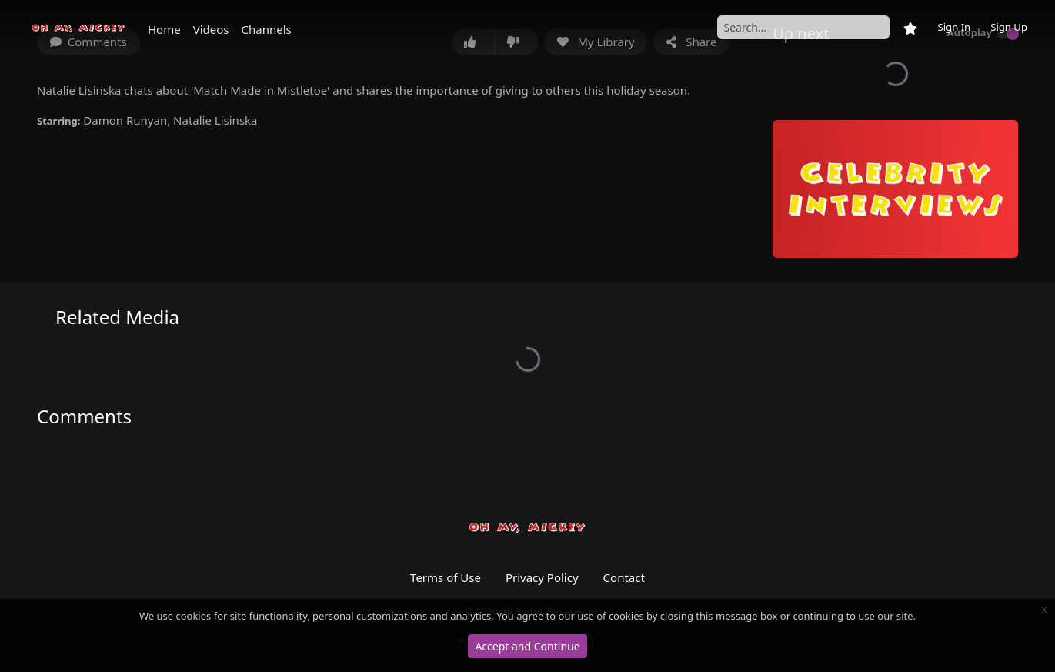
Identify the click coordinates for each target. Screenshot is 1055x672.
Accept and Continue (527, 646)
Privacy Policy (542, 577)
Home (164, 29)
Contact (624, 577)
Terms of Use (445, 577)
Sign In (953, 27)
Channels (267, 29)
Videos (211, 29)
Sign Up (1008, 27)
